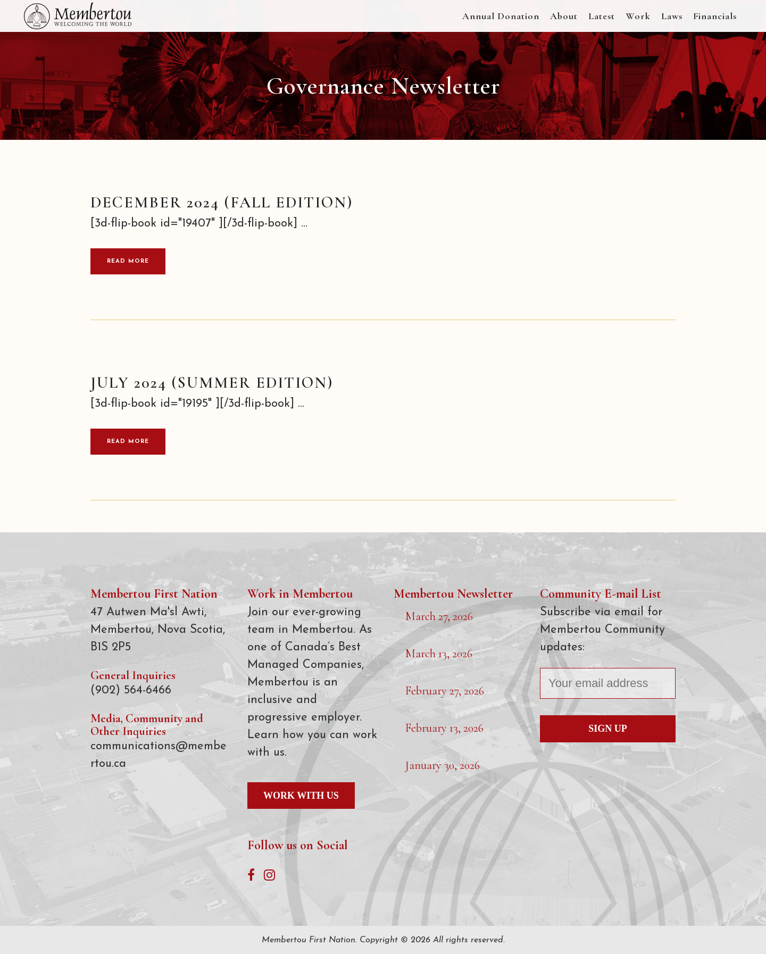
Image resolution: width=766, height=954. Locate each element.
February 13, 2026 (444, 728)
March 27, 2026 (439, 616)
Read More (128, 261)
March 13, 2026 (438, 653)
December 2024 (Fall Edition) (221, 202)
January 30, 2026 (442, 765)
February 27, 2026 (444, 691)
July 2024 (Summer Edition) (211, 382)
